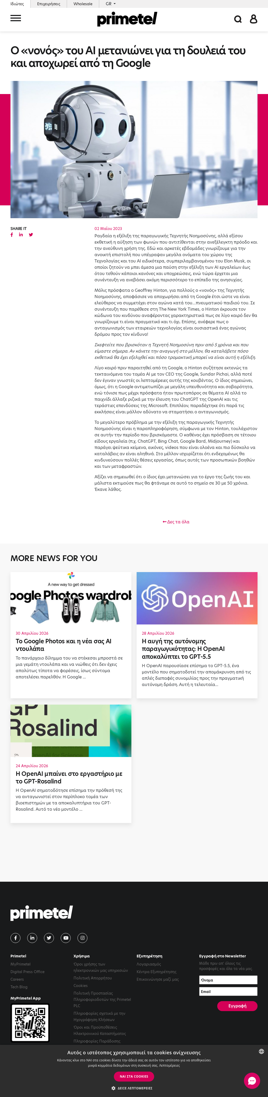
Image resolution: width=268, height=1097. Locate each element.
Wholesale (83, 4)
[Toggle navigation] (15, 20)
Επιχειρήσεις (48, 4)
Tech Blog (18, 987)
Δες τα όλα (176, 522)
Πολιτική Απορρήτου (93, 978)
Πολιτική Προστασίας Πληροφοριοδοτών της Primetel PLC (102, 999)
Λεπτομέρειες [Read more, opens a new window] (169, 1065)
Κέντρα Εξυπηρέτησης (156, 971)
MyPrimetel (20, 964)
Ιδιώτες (17, 4)
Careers (17, 979)
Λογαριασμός (149, 964)
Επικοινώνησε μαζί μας (158, 979)
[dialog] (134, 1071)
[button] (133, 1088)
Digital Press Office (27, 971)
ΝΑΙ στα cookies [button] (134, 1076)
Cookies (81, 985)
